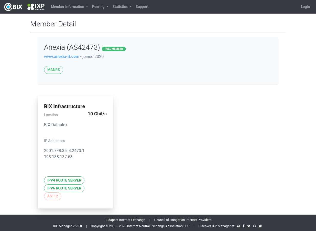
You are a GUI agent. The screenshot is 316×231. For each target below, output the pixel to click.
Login (305, 7)
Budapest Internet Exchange (125, 220)
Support (142, 7)
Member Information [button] (68, 7)
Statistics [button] (121, 7)
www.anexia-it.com (61, 56)
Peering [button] (98, 7)
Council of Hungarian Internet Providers (183, 220)
